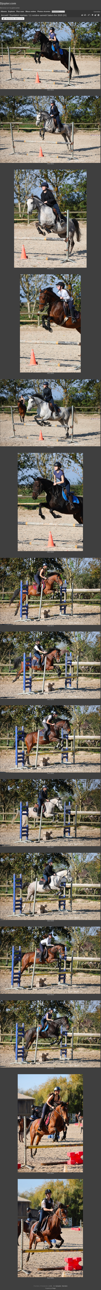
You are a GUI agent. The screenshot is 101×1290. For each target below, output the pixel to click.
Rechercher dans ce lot (14, 18)
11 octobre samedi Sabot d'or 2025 (45, 15)
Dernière (64, 1286)
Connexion (97, 12)
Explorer (11, 11)
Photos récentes (43, 11)
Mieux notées (30, 11)
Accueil (4, 15)
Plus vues (20, 11)
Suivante (58, 1286)
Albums (4, 11)
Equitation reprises (18, 15)
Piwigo (54, 1288)
